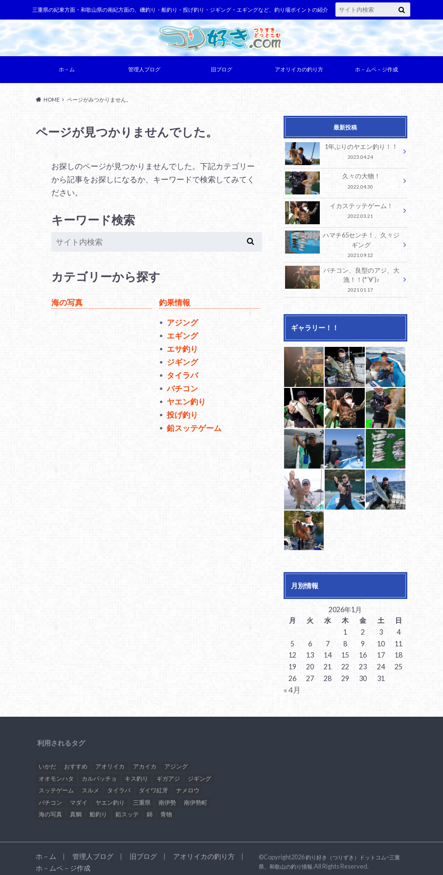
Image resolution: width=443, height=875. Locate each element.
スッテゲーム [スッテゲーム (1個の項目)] (56, 784)
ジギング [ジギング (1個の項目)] (199, 771)
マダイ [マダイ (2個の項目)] (79, 796)
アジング (182, 324)
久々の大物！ (342, 183)
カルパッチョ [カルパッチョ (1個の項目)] (99, 771)
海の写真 (67, 304)
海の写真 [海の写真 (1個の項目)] (50, 807)
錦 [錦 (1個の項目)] (150, 807)
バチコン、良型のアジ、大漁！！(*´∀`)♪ (342, 276)
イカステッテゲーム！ (342, 213)
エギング (182, 337)
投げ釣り (182, 417)
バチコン (182, 390)
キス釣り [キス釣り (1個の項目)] (136, 771)
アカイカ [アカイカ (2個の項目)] (144, 760)
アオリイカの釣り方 (299, 71)
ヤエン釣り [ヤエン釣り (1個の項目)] (110, 796)
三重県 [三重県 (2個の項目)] (142, 796)
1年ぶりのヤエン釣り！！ (342, 154)
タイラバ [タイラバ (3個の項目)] (119, 784)
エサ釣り (182, 351)
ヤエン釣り (186, 403)
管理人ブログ (144, 71)
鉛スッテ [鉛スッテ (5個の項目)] (127, 807)
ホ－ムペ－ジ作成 (376, 71)
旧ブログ (221, 71)
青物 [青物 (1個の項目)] (166, 807)
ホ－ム (67, 71)
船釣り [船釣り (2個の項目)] (98, 807)
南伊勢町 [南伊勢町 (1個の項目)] (195, 796)
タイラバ (182, 377)
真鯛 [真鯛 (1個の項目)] (76, 807)
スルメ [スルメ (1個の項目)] (90, 784)
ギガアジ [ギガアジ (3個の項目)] (168, 771)
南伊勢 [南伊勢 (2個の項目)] (167, 796)
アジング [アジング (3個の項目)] (176, 760)
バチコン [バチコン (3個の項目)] (50, 796)
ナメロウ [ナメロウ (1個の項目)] (187, 784)
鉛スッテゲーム (194, 430)
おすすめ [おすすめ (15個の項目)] (76, 760)
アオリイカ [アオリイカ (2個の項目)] (110, 760)
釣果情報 (174, 304)
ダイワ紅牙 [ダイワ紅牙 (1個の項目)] (153, 784)
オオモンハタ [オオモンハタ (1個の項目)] (56, 771)
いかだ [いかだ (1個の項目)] (47, 760)
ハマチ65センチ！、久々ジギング (342, 244)
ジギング (182, 364)
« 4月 (291, 684)
